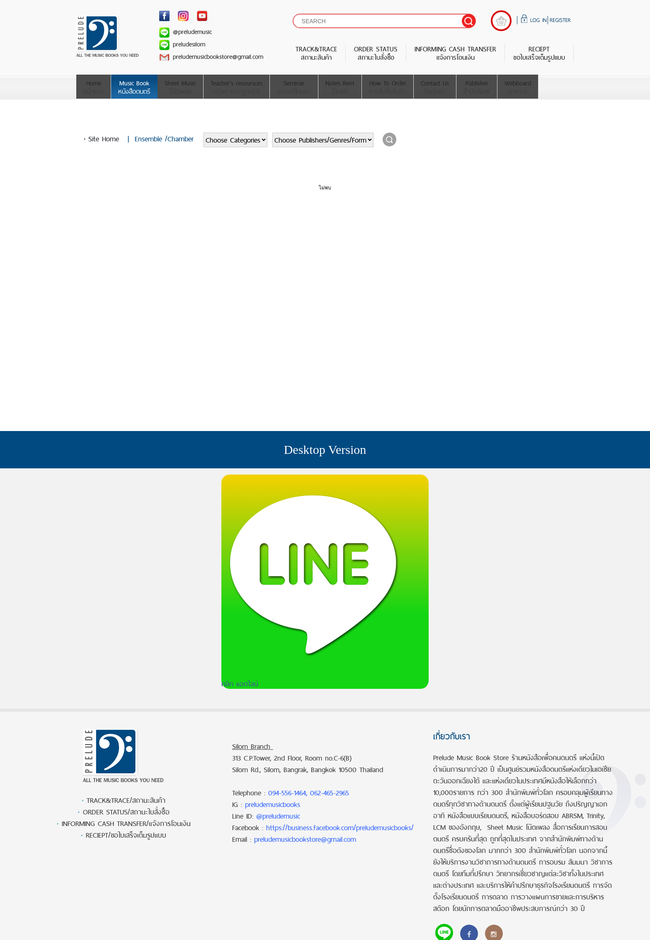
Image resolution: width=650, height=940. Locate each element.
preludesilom (182, 44)
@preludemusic (185, 32)
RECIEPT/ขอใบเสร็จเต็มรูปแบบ (126, 835)
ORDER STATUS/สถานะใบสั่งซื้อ (126, 812)
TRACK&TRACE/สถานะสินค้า (126, 800)
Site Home (103, 139)
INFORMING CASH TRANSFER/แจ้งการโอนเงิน (126, 823)
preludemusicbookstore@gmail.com (211, 56)
